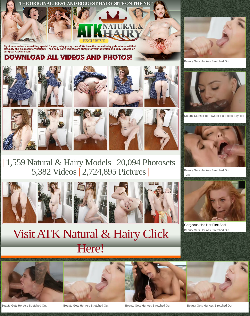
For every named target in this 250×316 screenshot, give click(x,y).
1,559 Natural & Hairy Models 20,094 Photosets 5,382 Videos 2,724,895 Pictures (90, 167)
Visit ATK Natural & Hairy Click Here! (90, 241)
